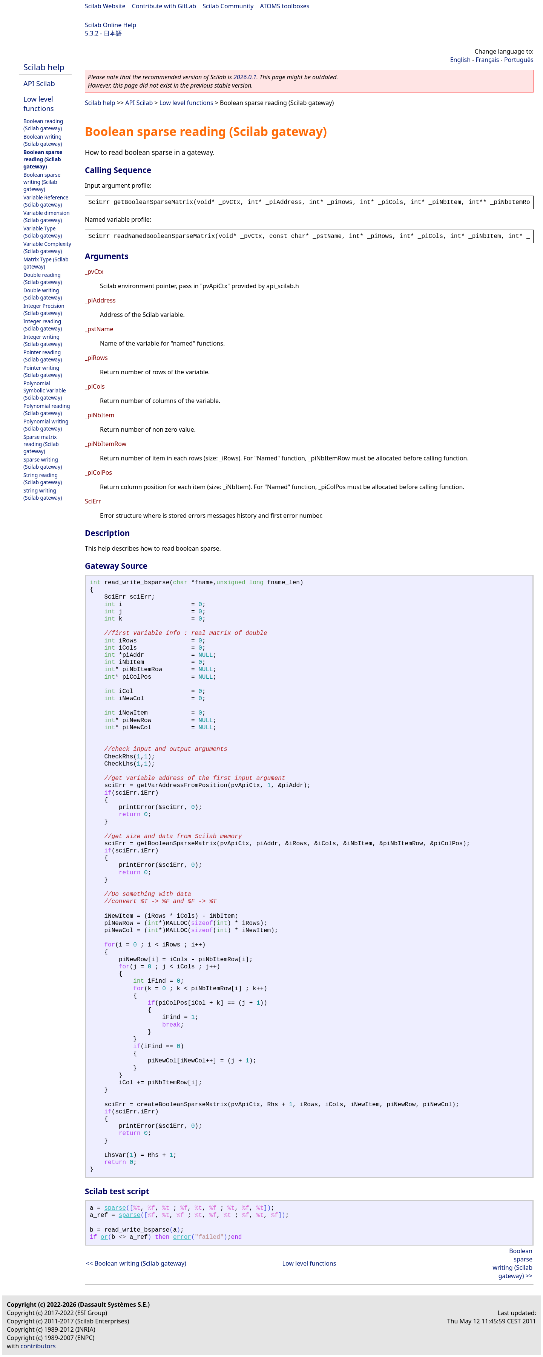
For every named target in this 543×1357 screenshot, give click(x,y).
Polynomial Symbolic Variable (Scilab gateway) (44, 390)
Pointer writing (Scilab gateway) (42, 371)
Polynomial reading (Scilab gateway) (46, 409)
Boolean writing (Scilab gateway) (42, 140)
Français (487, 60)
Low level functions (38, 103)
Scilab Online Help (110, 25)
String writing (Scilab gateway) (42, 494)
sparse (115, 1208)
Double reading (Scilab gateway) (42, 278)
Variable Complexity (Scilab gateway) (47, 247)
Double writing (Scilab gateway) (42, 294)
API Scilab (39, 83)
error (182, 1237)
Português (519, 60)
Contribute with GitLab (164, 6)
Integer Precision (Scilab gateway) (43, 309)
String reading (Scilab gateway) (42, 478)
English (460, 60)
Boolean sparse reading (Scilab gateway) (42, 159)
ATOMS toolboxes (285, 6)
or (104, 1237)
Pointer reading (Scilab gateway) (42, 356)
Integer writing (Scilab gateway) (42, 340)
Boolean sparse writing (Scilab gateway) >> (512, 1263)
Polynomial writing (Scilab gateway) (45, 425)
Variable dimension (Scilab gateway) (46, 216)
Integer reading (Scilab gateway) (42, 325)
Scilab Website (105, 6)
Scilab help (43, 67)
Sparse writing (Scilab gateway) (42, 463)
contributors (38, 1346)
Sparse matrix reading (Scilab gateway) (41, 444)
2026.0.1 (244, 77)
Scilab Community (227, 6)
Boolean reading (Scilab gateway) (43, 124)
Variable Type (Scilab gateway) (42, 232)
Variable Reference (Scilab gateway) (45, 201)
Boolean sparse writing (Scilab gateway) (41, 182)
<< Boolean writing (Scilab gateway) (136, 1263)
